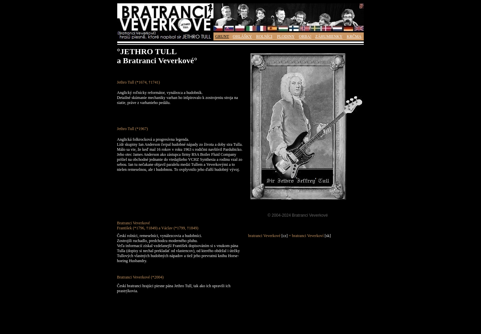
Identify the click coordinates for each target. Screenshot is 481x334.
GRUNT (222, 36)
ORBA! (305, 36)
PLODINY (286, 36)
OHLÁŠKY (242, 36)
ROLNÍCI (264, 36)
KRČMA (354, 36)
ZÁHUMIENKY (328, 36)
